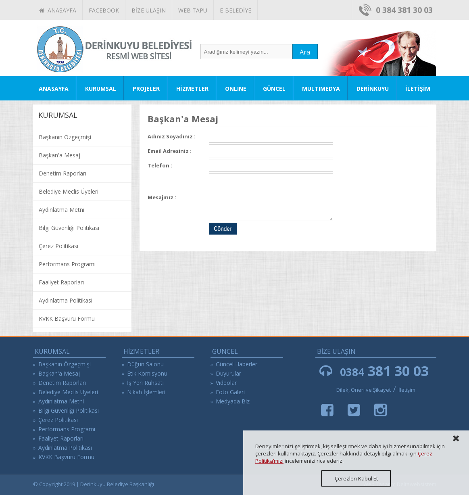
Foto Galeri (230, 392)
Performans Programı (67, 264)
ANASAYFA (57, 10)
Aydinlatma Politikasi (65, 300)
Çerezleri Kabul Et (356, 478)
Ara (305, 52)
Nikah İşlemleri (146, 392)
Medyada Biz (233, 401)
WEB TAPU (192, 10)
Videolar (226, 382)
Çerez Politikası (58, 246)
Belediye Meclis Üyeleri (68, 191)
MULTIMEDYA (321, 88)
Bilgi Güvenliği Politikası (69, 228)
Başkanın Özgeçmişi (65, 137)
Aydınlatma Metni (61, 209)
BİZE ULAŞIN (148, 10)
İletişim (406, 389)
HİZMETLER (192, 88)
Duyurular (228, 373)
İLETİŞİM (417, 88)
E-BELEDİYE (235, 10)
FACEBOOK (104, 10)
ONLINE (235, 88)
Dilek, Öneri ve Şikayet (363, 389)
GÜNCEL (274, 88)
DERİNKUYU (372, 88)
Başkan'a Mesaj (59, 155)
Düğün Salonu (145, 364)
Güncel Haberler (236, 364)
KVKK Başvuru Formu (67, 318)
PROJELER (146, 88)
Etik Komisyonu (147, 373)
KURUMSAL (100, 88)
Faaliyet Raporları (61, 282)
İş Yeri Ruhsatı (145, 382)
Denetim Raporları (62, 173)
